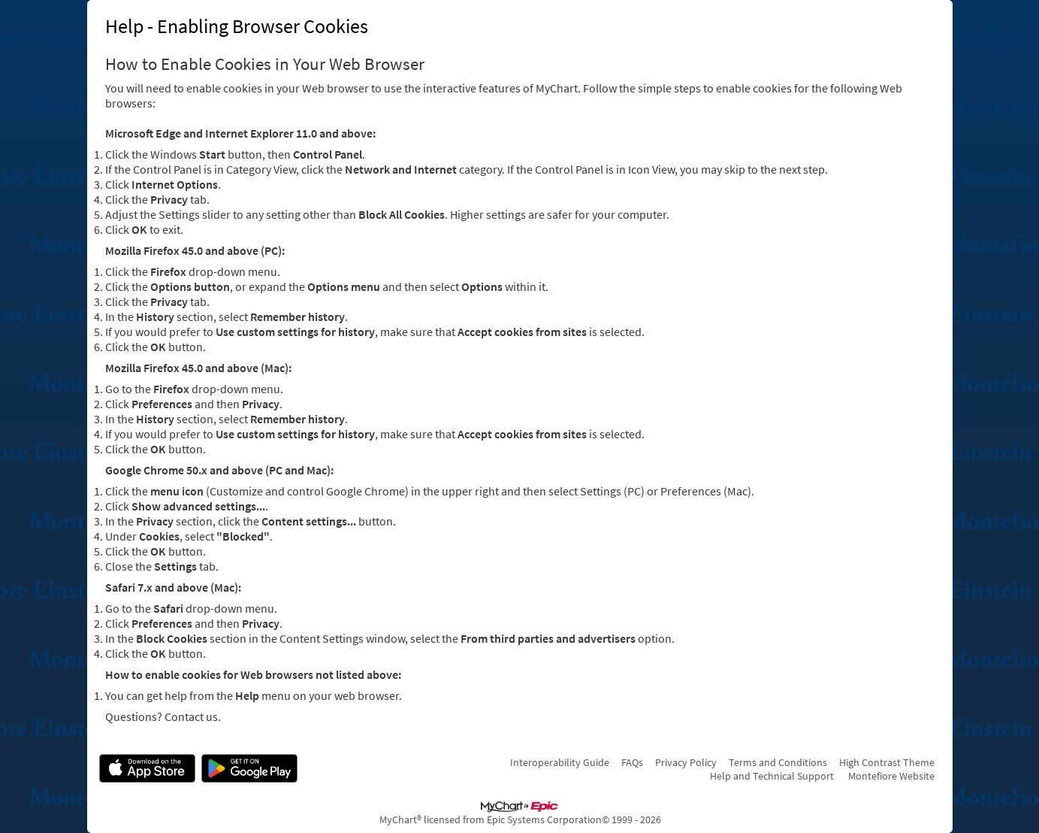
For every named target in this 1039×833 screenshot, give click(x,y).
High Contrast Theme (887, 762)
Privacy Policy (686, 762)
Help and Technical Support (772, 776)
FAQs (632, 762)
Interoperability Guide (559, 762)
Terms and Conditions (778, 762)
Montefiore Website (891, 776)
